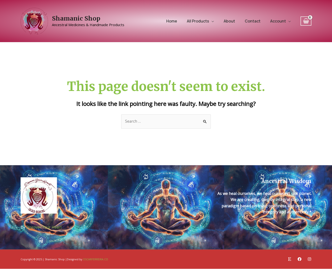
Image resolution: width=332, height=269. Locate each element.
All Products (198, 21)
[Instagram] (309, 259)
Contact (253, 21)
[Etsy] (290, 259)
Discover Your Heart (44, 227)
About (229, 21)
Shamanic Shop (76, 18)
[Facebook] (299, 259)
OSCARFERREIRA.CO (95, 259)
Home (171, 21)
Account (278, 21)
